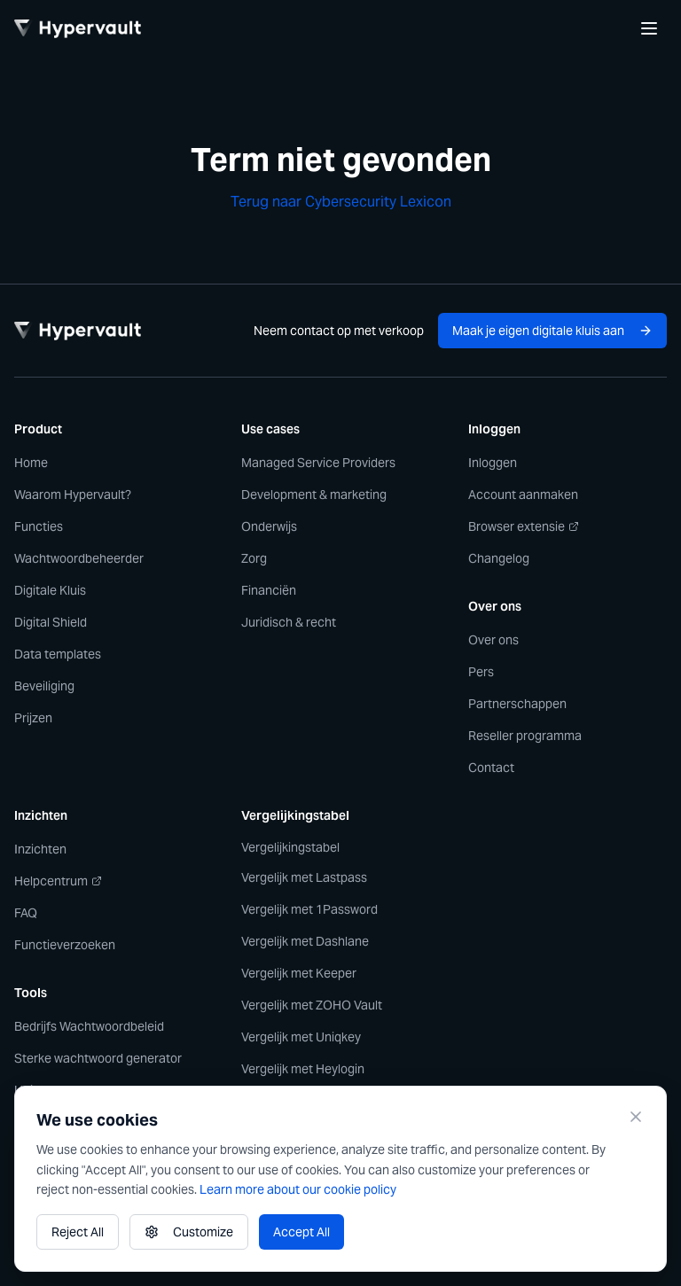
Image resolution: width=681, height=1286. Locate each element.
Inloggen (492, 463)
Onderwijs (269, 526)
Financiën (268, 590)
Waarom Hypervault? (72, 495)
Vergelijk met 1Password (309, 909)
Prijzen (33, 718)
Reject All (77, 1232)
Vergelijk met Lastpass (304, 877)
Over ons (493, 640)
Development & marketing (314, 495)
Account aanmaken (523, 495)
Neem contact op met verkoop (339, 331)
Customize (189, 1232)
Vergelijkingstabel (290, 847)
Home (31, 463)
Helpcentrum (58, 881)
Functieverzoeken (64, 945)
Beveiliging (44, 686)
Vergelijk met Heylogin (302, 1069)
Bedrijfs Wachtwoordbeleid (89, 1026)
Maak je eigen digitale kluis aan (552, 331)
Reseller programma (525, 736)
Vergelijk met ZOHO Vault (311, 1005)
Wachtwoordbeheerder (79, 558)
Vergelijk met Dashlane (305, 941)
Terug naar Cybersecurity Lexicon (341, 201)
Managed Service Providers (318, 463)
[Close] (636, 1117)
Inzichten (40, 849)
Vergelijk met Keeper (298, 973)
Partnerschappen (517, 704)
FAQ (25, 913)
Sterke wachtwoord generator (98, 1058)
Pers (481, 672)
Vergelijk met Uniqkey (301, 1037)
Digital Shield (50, 622)
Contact (491, 767)
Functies (38, 526)
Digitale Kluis (50, 590)
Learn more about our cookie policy (298, 1189)
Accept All (301, 1232)
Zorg (254, 558)
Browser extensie (523, 526)
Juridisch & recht (288, 622)
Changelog (498, 558)
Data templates (57, 654)
